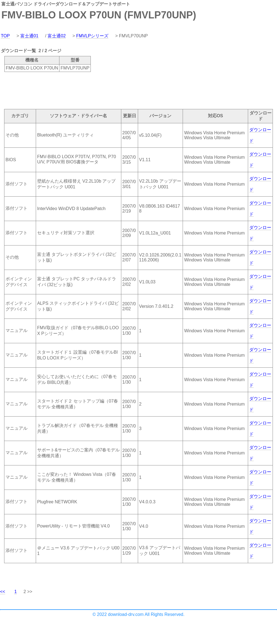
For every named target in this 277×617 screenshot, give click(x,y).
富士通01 (29, 35)
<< (2, 591)
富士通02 (57, 35)
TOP (5, 35)
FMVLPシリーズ (92, 35)
